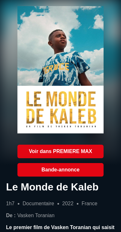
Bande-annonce (61, 169)
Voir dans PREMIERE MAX (60, 151)
